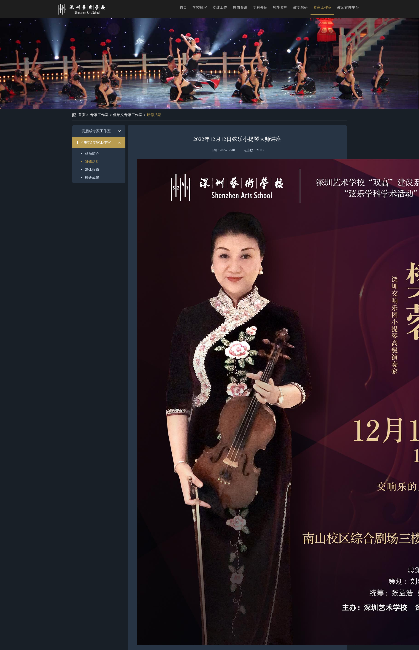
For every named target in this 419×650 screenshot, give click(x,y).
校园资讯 (240, 7)
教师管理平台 (348, 7)
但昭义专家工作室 (127, 115)
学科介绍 (260, 7)
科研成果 (92, 178)
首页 (183, 7)
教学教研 (300, 7)
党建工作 (220, 7)
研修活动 (154, 115)
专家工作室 (322, 7)
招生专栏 (280, 7)
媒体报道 (92, 170)
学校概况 (199, 7)
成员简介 (92, 154)
